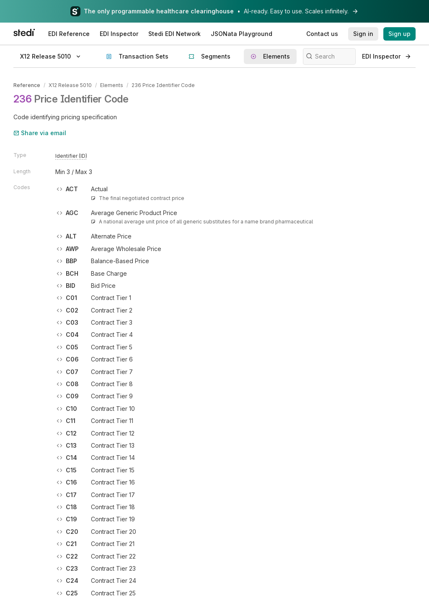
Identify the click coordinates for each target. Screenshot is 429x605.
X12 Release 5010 (70, 85)
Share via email (39, 132)
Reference (26, 85)
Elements (111, 85)
